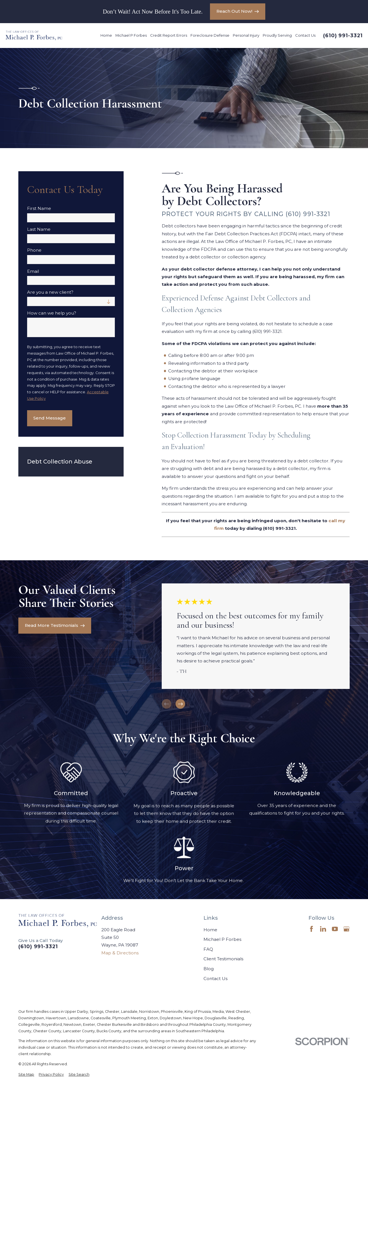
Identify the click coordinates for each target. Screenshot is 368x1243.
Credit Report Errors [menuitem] (168, 35)
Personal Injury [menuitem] (246, 35)
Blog (208, 968)
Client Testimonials (223, 958)
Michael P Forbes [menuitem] (131, 35)
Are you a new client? (50, 292)
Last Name (39, 229)
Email (33, 271)
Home (210, 929)
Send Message (49, 418)
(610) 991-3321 (342, 35)
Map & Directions (120, 953)
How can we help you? (51, 313)
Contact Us (215, 978)
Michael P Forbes (222, 939)
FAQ (208, 949)
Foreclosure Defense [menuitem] (209, 35)
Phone (34, 250)
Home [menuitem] (106, 35)
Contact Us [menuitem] (305, 35)
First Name (39, 208)
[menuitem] (26, 1074)
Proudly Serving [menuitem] (277, 35)
